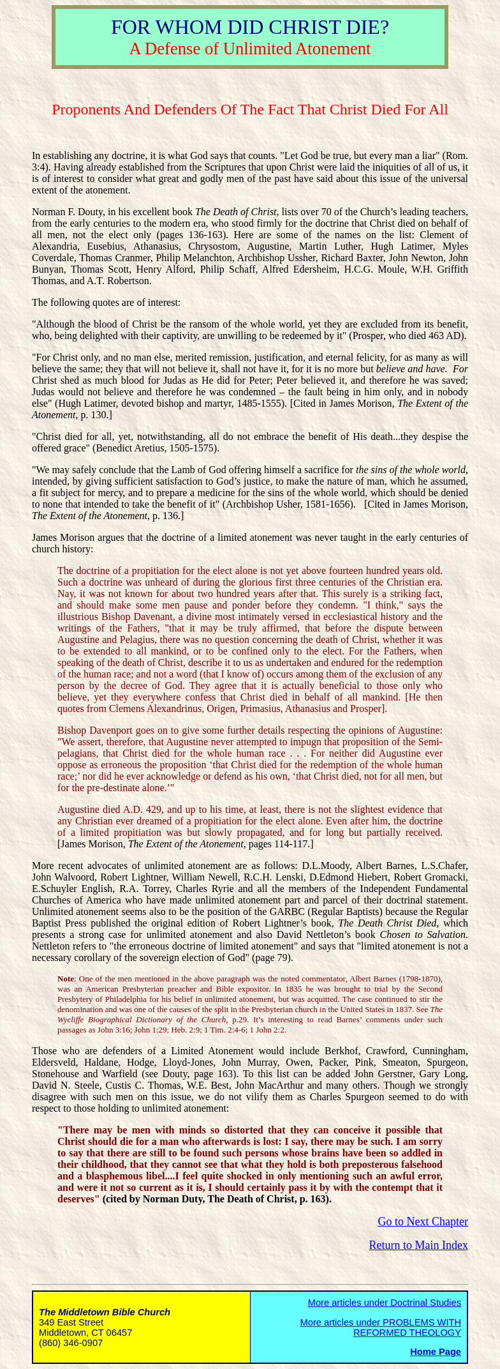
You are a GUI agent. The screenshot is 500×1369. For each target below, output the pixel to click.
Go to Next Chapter (423, 1221)
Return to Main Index (418, 1245)
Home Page (435, 1352)
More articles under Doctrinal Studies (384, 1302)
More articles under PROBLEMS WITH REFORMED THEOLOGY (380, 1327)
